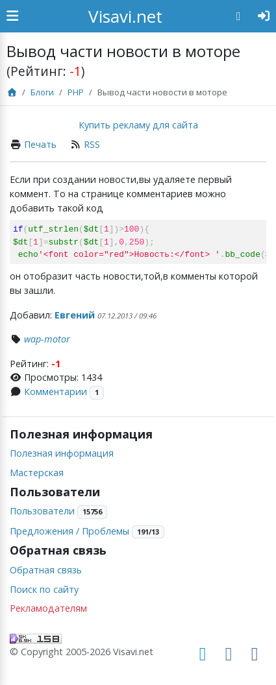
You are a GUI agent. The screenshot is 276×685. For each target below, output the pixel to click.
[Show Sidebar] (12, 16)
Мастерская (37, 472)
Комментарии (55, 391)
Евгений (75, 315)
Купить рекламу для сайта (138, 125)
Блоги (42, 92)
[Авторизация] (264, 16)
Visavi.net (125, 16)
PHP (76, 92)
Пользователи (42, 511)
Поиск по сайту (44, 589)
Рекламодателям (48, 608)
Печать (40, 144)
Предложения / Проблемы (69, 531)
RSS (92, 144)
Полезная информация (62, 453)
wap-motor (47, 339)
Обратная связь (46, 570)
